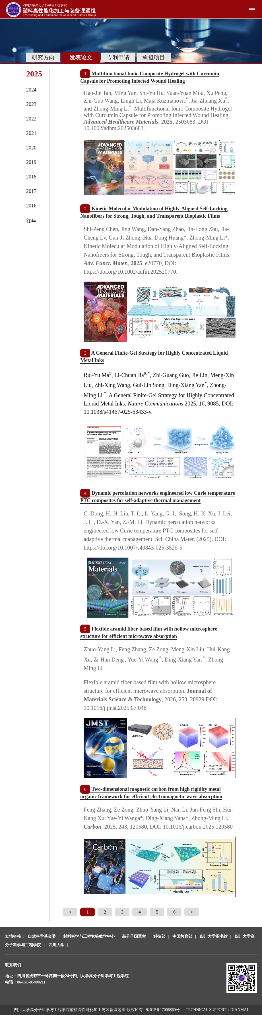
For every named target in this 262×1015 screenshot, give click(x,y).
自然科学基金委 (42, 936)
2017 (31, 191)
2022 (31, 119)
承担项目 (153, 57)
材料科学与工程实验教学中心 (89, 936)
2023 (31, 104)
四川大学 (56, 945)
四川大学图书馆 (214, 936)
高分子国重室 (134, 936)
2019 (31, 162)
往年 (31, 221)
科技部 (159, 936)
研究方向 (43, 57)
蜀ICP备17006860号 (163, 1010)
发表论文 (80, 57)
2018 (31, 177)
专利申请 (118, 57)
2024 (31, 90)
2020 (31, 148)
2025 (34, 73)
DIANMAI (239, 1010)
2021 (31, 133)
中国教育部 (182, 936)
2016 (31, 206)
